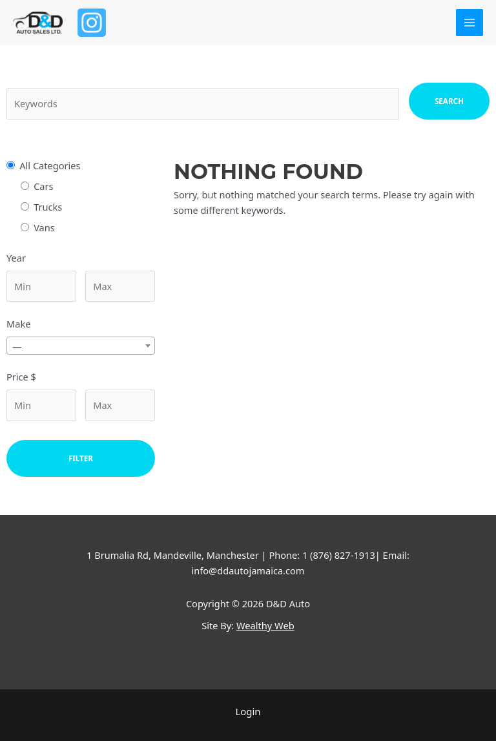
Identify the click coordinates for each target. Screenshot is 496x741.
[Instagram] (93, 22)
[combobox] (80, 346)
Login (248, 711)
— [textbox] (17, 346)
